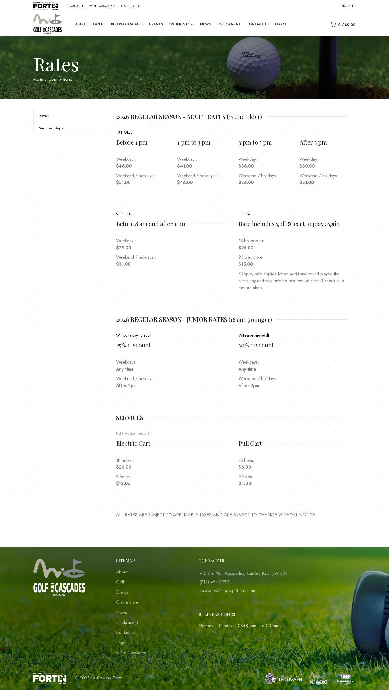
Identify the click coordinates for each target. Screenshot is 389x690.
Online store (127, 602)
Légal (121, 643)
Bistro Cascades (131, 653)
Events (122, 592)
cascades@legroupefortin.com (227, 590)
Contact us (126, 633)
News (121, 613)
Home (38, 79)
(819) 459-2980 (214, 582)
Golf (53, 79)
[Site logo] (45, 5)
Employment (127, 623)
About (121, 572)
